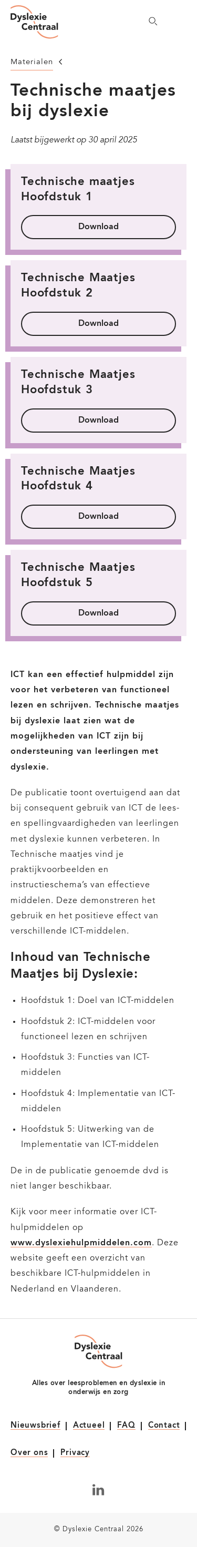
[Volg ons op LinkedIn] (98, 1489)
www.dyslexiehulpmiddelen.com (81, 1243)
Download (98, 227)
